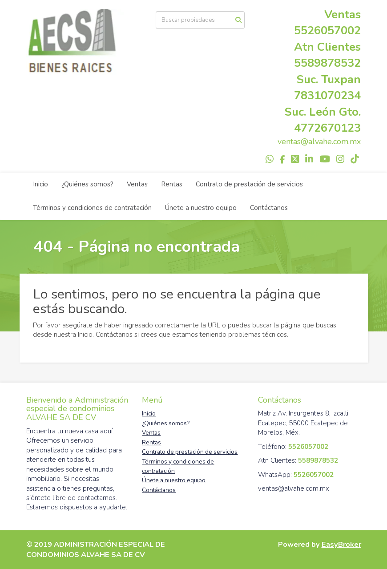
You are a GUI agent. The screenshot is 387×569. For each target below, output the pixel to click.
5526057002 (327, 30)
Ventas (137, 184)
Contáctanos (269, 207)
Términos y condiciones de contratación (92, 207)
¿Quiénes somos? (87, 184)
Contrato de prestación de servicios (249, 184)
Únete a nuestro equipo (201, 207)
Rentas (171, 184)
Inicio (40, 184)
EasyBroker (341, 544)
